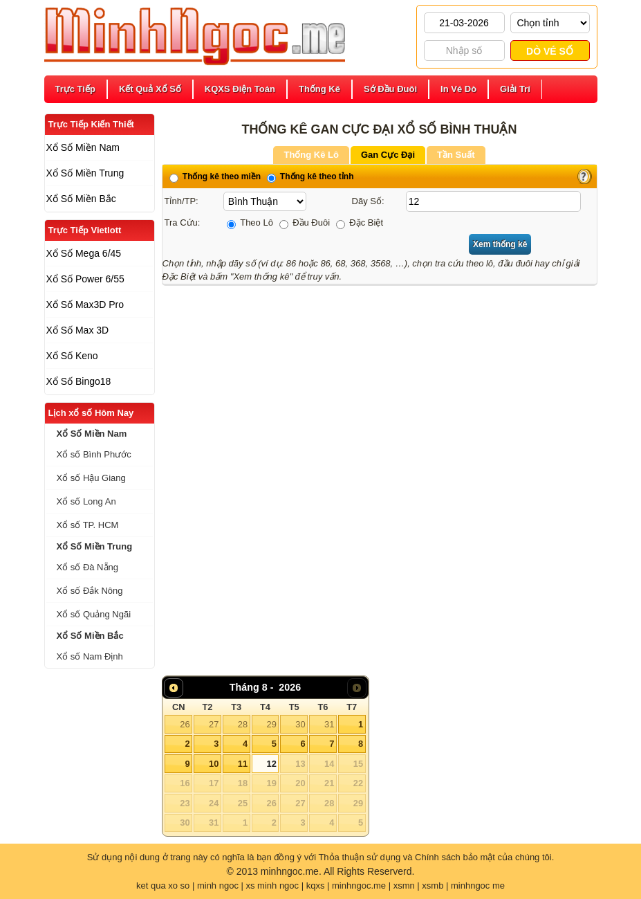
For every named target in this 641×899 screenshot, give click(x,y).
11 (243, 764)
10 (214, 764)
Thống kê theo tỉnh (310, 176)
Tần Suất (455, 154)
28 (243, 724)
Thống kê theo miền (215, 176)
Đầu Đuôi (305, 222)
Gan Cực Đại (388, 154)
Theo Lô (250, 222)
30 (300, 724)
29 (271, 724)
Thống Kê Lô (311, 154)
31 (329, 724)
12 (271, 764)
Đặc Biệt (359, 222)
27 (214, 724)
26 (184, 724)
